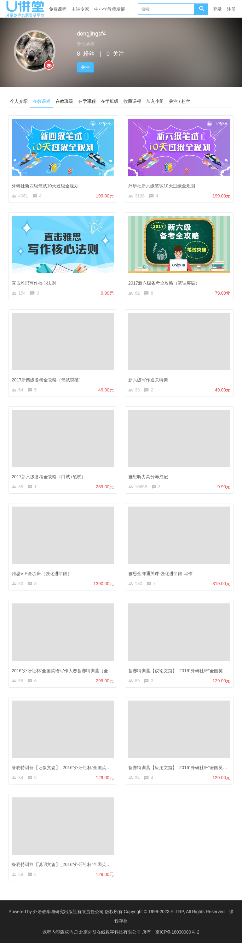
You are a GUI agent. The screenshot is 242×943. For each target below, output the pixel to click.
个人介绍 (19, 100)
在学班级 (109, 100)
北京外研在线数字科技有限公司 (110, 932)
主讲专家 (80, 9)
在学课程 (87, 100)
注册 (231, 9)
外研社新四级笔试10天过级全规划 (45, 185)
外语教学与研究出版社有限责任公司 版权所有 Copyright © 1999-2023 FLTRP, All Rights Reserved (129, 911)
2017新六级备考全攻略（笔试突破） (164, 283)
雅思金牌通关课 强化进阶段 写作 (160, 573)
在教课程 (41, 100)
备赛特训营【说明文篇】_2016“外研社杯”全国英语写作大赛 (70, 864)
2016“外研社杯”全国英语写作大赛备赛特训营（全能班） (66, 670)
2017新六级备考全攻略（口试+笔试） (49, 476)
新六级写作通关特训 (148, 379)
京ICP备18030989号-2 (177, 932)
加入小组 (155, 100)
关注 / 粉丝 (179, 100)
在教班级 (64, 100)
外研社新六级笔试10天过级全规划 (161, 185)
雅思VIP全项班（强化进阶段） (42, 573)
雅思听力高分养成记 (148, 476)
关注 (85, 67)
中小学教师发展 (109, 9)
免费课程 (57, 9)
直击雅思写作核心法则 (34, 283)
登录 (217, 9)
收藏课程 (132, 100)
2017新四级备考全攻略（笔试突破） (47, 379)
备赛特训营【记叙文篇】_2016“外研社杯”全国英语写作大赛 (70, 767)
